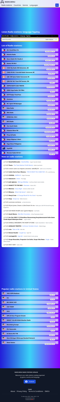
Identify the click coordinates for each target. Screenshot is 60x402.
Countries (17, 5)
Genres (25, 5)
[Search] (57, 5)
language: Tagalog (25, 36)
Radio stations (6, 5)
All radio (5, 36)
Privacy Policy (22, 391)
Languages (34, 5)
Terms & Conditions (35, 391)
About (13, 391)
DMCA (47, 391)
